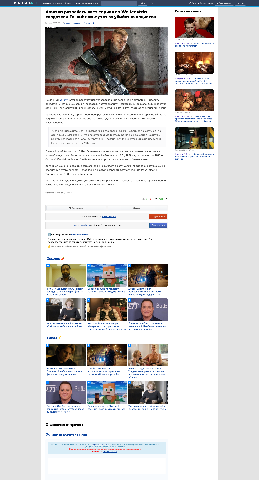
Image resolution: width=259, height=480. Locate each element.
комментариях (80, 234)
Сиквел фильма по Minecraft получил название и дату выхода (106, 290)
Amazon (69, 193)
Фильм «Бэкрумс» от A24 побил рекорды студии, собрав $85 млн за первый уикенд (65, 291)
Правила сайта (110, 451)
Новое (52, 338)
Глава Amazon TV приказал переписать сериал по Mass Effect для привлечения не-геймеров (193, 118)
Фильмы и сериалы (52, 3)
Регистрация (158, 225)
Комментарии (90, 3)
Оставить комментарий (66, 434)
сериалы (60, 193)
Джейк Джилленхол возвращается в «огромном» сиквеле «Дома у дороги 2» (144, 291)
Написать (137, 208)
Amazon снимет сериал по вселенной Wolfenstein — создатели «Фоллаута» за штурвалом (193, 81)
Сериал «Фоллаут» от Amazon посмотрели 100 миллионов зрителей (195, 156)
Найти (142, 3)
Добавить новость (224, 3)
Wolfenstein (50, 193)
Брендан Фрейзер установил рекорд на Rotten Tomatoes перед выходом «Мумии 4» (147, 326)
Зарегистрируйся (100, 444)
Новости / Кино (72, 3)
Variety (64, 99)
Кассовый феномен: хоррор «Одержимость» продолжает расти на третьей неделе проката (107, 326)
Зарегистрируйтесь (81, 225)
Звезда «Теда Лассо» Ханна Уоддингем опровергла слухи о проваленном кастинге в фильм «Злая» (146, 373)
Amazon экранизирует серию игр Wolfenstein (195, 44)
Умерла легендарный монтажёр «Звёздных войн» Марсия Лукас (65, 325)
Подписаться (158, 216)
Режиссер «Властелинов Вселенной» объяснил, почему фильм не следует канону (64, 371)
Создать (240, 3)
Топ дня (53, 258)
